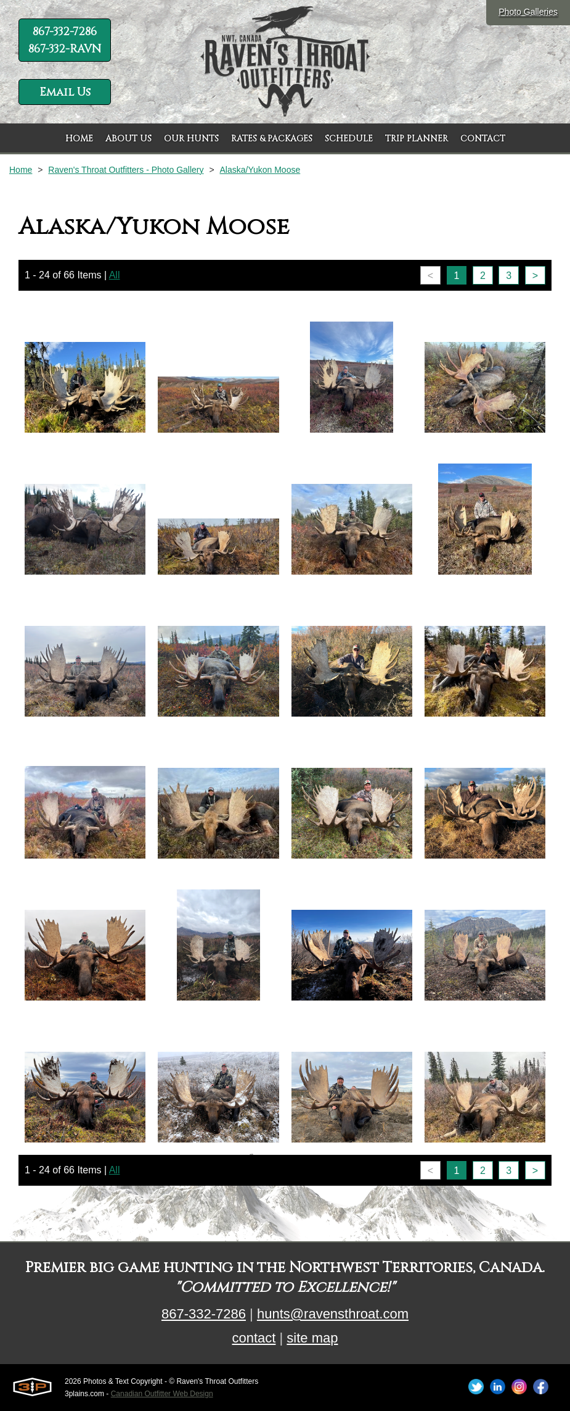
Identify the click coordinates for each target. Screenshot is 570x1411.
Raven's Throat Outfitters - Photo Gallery (125, 170)
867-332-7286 (203, 1314)
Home (20, 170)
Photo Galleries (528, 12)
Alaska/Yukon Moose (259, 170)
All (114, 275)
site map (312, 1338)
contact (253, 1338)
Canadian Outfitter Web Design (162, 1393)
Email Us (65, 92)
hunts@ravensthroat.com (333, 1314)
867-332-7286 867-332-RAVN (64, 40)
